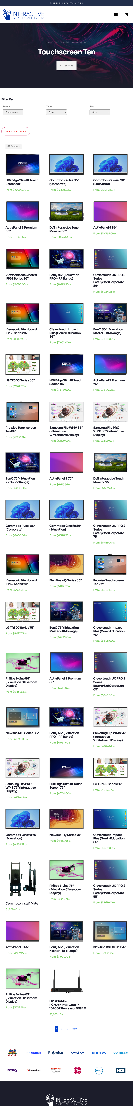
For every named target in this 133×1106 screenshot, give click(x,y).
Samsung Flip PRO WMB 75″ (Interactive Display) (20, 787)
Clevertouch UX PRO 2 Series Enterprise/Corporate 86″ (109, 280)
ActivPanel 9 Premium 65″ (65, 680)
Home (49, 42)
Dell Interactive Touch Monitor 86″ (64, 229)
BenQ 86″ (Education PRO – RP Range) (64, 276)
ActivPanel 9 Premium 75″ (109, 382)
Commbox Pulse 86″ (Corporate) (64, 182)
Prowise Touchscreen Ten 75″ (108, 582)
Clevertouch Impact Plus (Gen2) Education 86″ (65, 333)
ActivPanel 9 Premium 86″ (21, 229)
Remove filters (16, 131)
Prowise (65, 42)
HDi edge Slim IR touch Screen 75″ (65, 785)
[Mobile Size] (100, 112)
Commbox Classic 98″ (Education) (109, 182)
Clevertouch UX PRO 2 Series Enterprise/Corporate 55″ (109, 891)
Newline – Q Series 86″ (65, 580)
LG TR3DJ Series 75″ (19, 627)
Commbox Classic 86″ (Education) (65, 527)
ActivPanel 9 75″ (61, 478)
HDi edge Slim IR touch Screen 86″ (65, 382)
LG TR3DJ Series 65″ (107, 784)
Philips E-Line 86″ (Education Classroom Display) (21, 682)
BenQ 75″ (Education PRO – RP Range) (20, 480)
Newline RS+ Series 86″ (22, 733)
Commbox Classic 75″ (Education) (21, 836)
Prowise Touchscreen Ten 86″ (20, 429)
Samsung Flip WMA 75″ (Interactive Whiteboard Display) (109, 736)
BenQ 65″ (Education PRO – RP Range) (64, 734)
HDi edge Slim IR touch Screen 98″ (21, 182)
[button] (116, 14)
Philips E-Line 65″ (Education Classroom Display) (21, 998)
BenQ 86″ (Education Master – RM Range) (108, 331)
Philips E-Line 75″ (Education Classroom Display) (65, 889)
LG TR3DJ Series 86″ (20, 380)
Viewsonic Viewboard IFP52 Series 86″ (21, 276)
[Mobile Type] (56, 112)
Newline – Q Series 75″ (65, 835)
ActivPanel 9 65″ (17, 947)
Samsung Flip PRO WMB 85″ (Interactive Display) (108, 431)
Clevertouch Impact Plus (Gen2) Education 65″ (108, 838)
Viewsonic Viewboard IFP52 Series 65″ (21, 582)
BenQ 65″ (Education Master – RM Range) (64, 948)
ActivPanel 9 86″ (105, 227)
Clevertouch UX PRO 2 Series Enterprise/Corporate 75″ (109, 531)
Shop (56, 42)
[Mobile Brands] (13, 112)
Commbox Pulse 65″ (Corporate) (20, 527)
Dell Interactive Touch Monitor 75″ (108, 480)
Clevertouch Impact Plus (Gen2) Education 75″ (108, 631)
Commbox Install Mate (21, 903)
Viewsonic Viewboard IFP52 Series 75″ (21, 331)
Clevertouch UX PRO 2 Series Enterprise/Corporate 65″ (109, 684)
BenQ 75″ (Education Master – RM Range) (64, 629)
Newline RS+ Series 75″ (109, 947)
